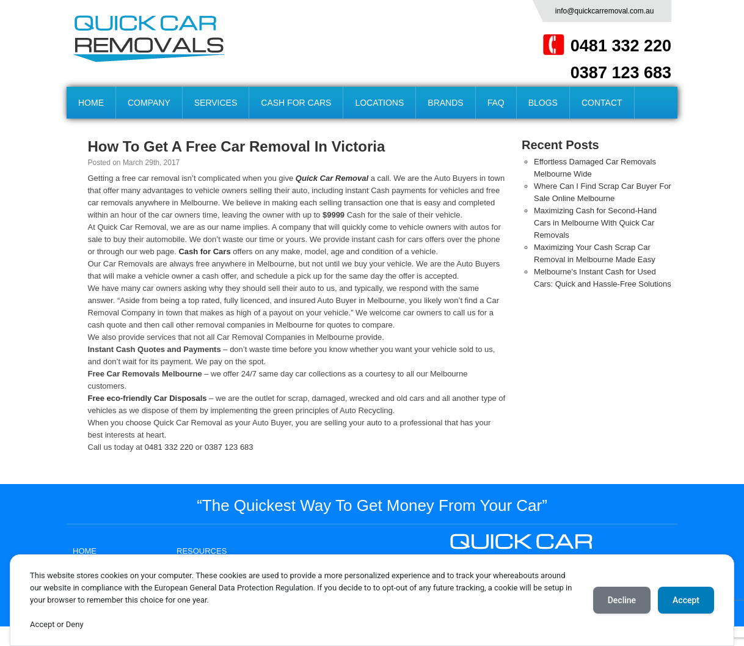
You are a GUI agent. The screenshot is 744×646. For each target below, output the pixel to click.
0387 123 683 (621, 73)
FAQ (496, 103)
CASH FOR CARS (296, 103)
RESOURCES (202, 551)
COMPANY (149, 103)
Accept (686, 600)
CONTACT (602, 103)
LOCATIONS (379, 103)
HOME (91, 103)
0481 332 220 (621, 46)
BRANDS (445, 103)
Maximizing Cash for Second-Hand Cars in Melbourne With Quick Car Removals (595, 223)
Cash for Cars (205, 251)
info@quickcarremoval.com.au (604, 11)
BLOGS (543, 103)
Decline (622, 600)
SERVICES (216, 103)
